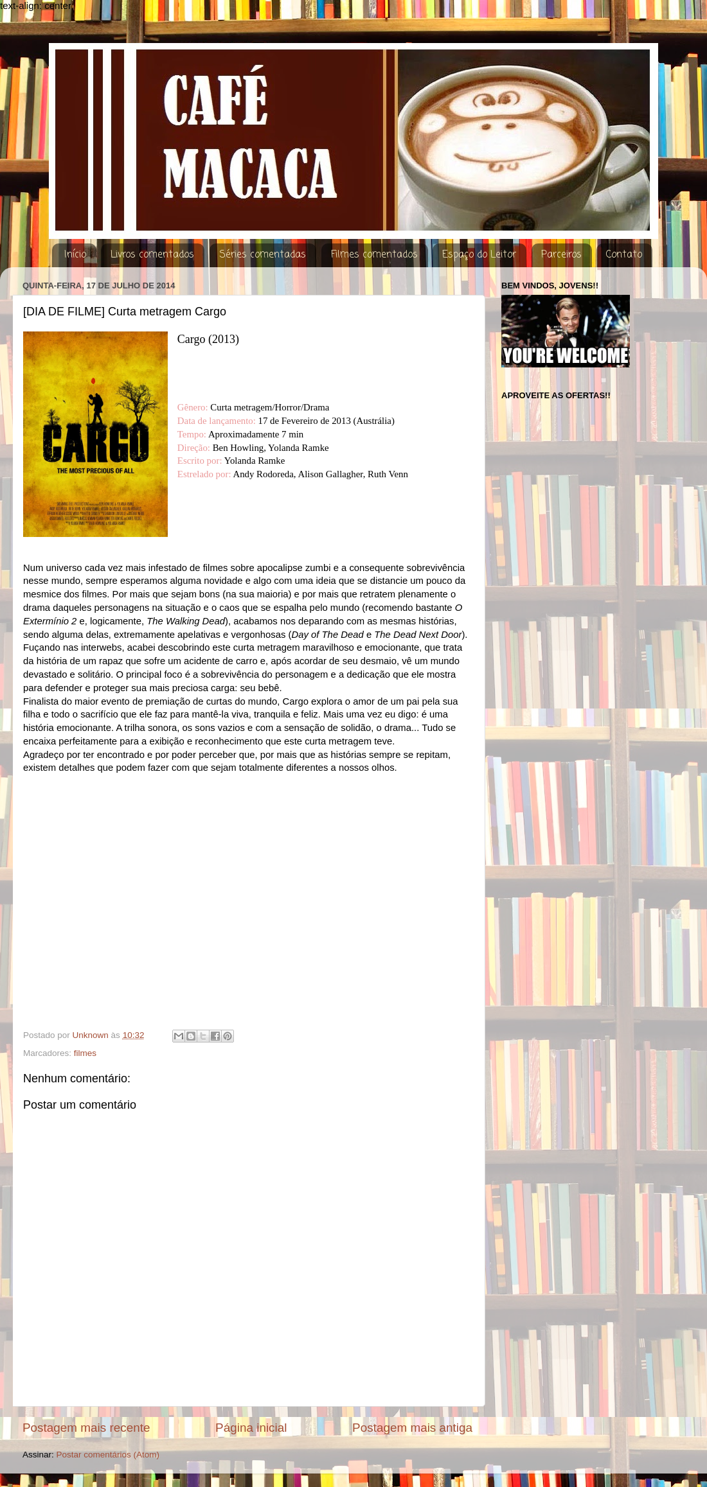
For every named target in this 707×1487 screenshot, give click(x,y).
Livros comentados (152, 255)
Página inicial (251, 1427)
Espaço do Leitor (479, 255)
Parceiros (561, 255)
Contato (624, 255)
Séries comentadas (262, 255)
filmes (85, 1053)
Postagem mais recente (86, 1427)
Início (75, 255)
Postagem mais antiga (412, 1427)
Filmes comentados (374, 255)
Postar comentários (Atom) (108, 1454)
